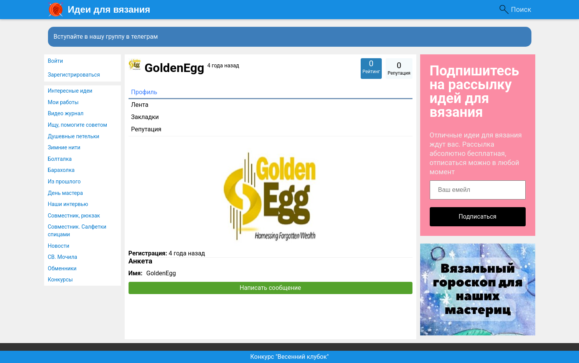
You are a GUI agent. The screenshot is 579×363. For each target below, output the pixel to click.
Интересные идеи (70, 91)
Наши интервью (68, 204)
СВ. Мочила (63, 257)
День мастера (65, 193)
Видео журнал (66, 113)
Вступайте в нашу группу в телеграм (106, 36)
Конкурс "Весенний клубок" (289, 356)
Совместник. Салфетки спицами (77, 230)
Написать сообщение (270, 287)
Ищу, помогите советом (77, 125)
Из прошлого (64, 181)
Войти (55, 61)
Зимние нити (64, 147)
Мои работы (63, 102)
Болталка (60, 159)
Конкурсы (60, 279)
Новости (58, 246)
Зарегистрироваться (74, 75)
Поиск (521, 9)
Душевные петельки (73, 136)
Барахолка (61, 170)
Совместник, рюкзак (74, 216)
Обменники (62, 268)
